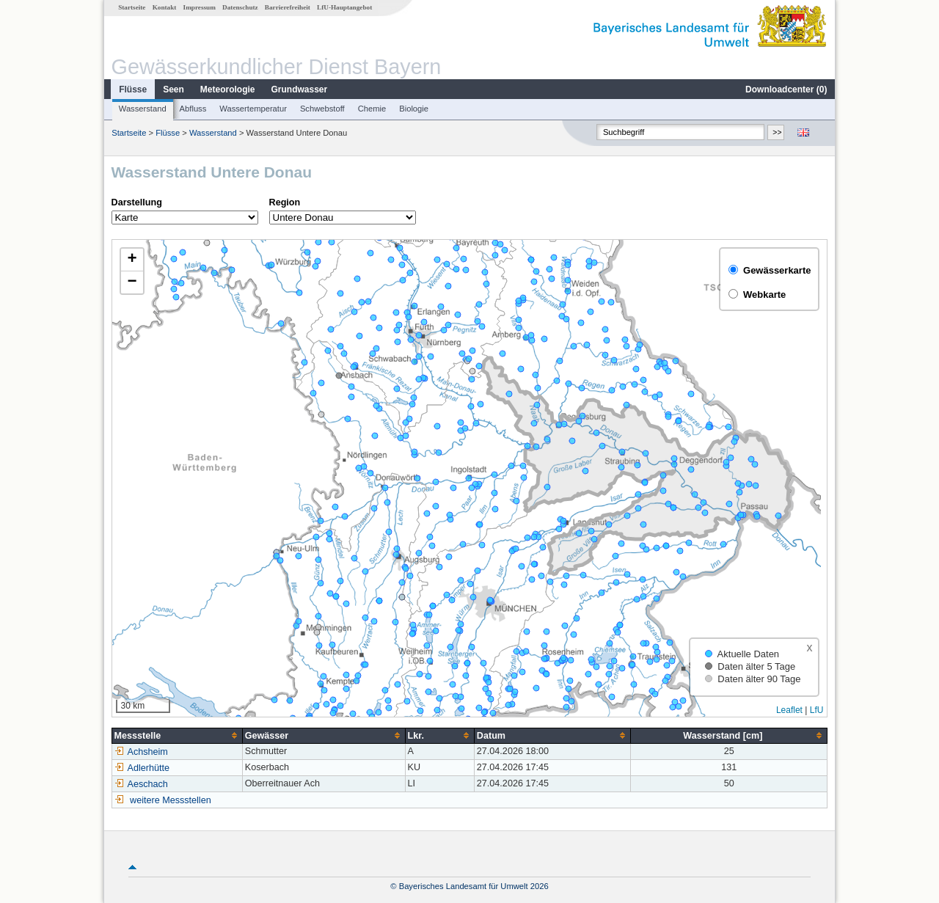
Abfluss (193, 108)
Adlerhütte (141, 768)
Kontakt (165, 7)
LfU (817, 710)
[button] (132, 260)
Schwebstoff (322, 108)
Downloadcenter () (786, 89)
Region (285, 202)
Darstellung (137, 202)
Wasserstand (143, 108)
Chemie (372, 108)
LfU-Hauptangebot (344, 7)
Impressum (199, 7)
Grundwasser (299, 89)
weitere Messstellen (170, 800)
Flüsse (133, 89)
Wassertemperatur (253, 108)
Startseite (131, 7)
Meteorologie (227, 89)
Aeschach (141, 784)
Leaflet (789, 710)
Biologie (413, 108)
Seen (173, 89)
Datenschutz (240, 7)
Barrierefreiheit (287, 7)
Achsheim (141, 752)
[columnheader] (177, 735)
